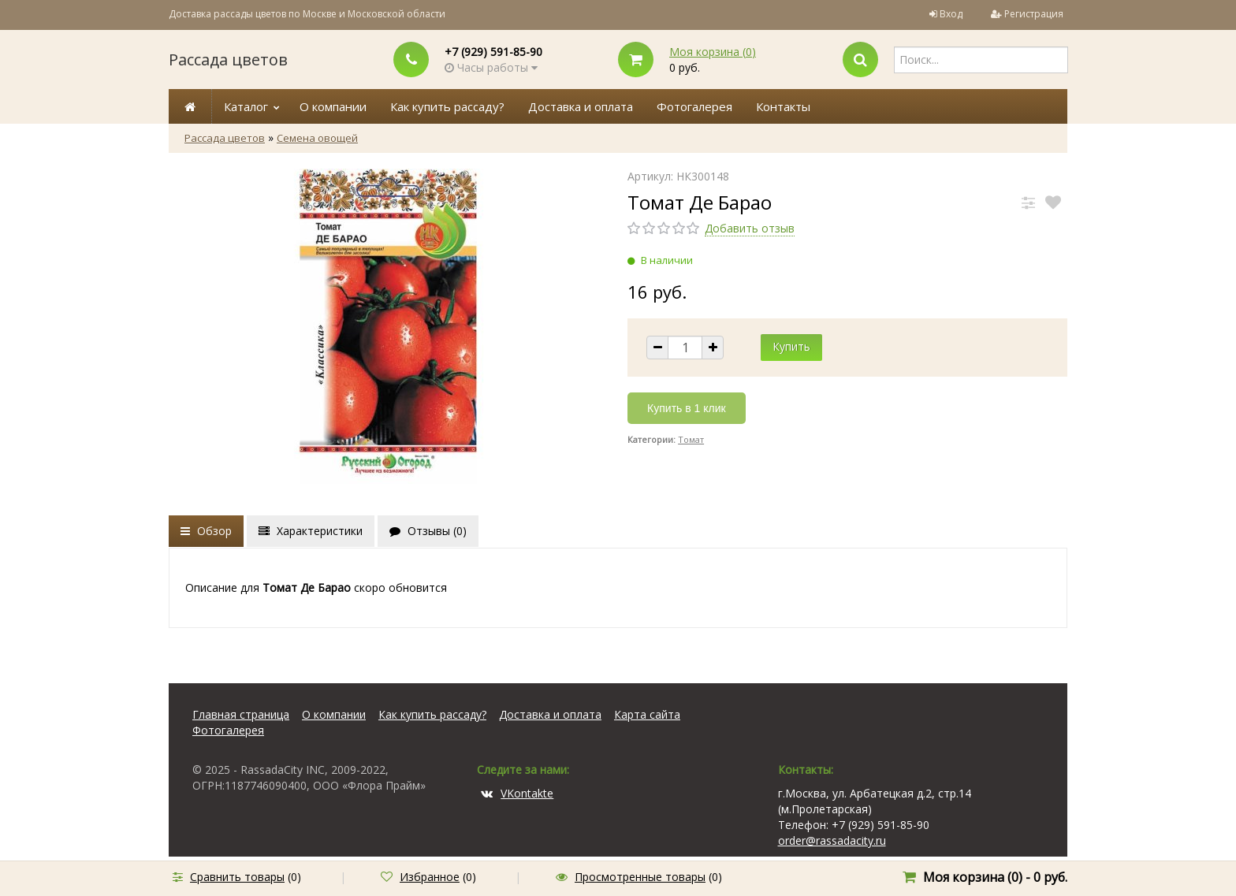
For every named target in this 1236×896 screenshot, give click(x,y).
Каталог (246, 106)
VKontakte (517, 793)
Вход (951, 13)
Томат (691, 439)
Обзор (206, 530)
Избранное (430, 876)
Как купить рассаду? (447, 106)
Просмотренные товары (640, 876)
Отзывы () (428, 530)
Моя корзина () (712, 51)
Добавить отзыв (750, 228)
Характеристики (311, 530)
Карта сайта (647, 714)
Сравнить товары (237, 876)
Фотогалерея (694, 106)
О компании (333, 106)
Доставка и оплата (580, 106)
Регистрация (1033, 13)
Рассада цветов (228, 59)
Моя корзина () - (995, 877)
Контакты (783, 106)
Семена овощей (317, 138)
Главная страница (240, 714)
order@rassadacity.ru (832, 840)
